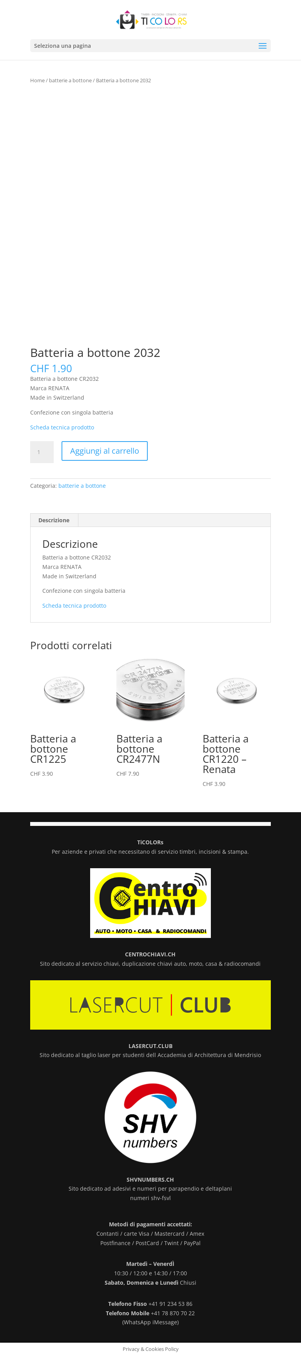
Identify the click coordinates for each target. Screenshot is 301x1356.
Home (37, 80)
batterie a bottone (70, 80)
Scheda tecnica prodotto (62, 427)
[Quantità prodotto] (42, 452)
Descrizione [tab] (53, 520)
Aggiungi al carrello (104, 450)
